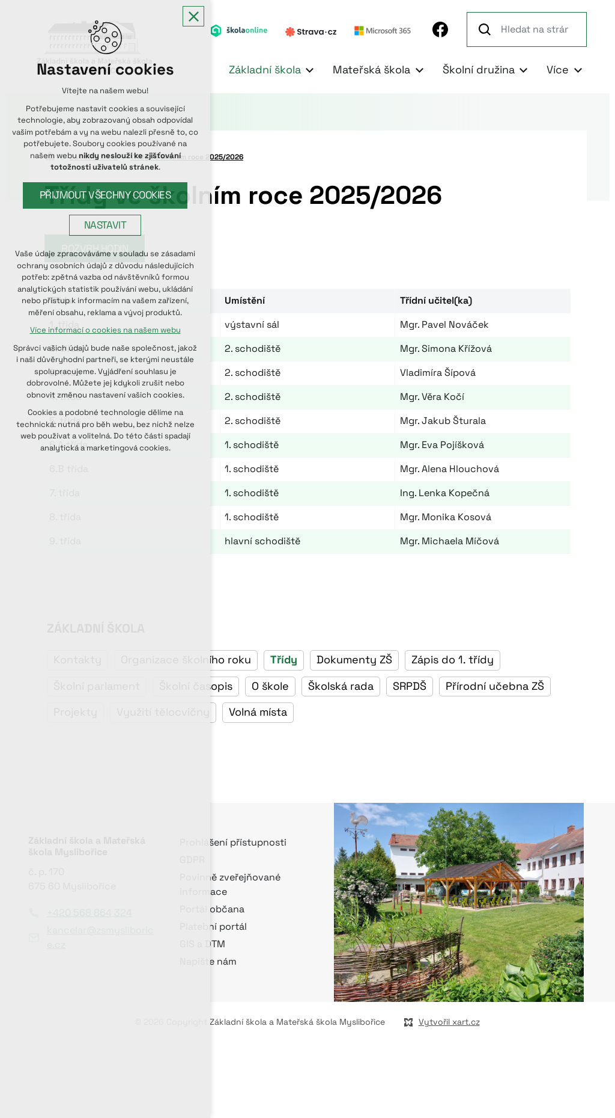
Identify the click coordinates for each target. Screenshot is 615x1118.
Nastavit (105, 225)
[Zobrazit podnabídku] (310, 70)
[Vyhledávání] (486, 29)
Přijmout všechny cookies (105, 195)
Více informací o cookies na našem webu (105, 330)
